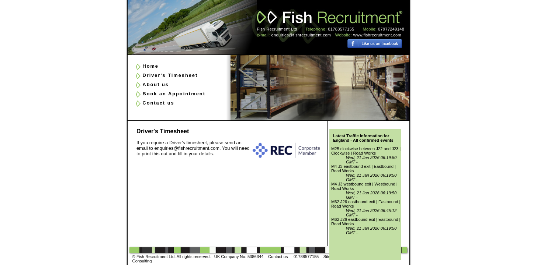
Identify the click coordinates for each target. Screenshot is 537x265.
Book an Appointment (173, 93)
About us (155, 84)
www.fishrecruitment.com (377, 35)
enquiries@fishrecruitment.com (301, 35)
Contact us (158, 103)
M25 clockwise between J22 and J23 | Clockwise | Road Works (366, 150)
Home (150, 66)
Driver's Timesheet (170, 75)
